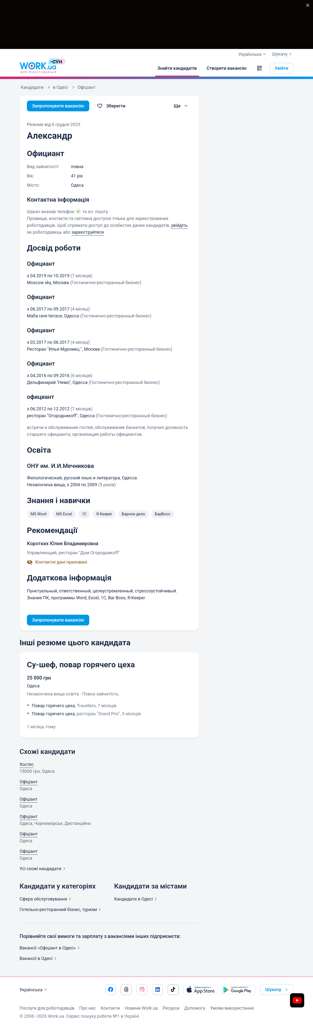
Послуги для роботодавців (47, 1008)
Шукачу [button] (277, 989)
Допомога (194, 1008)
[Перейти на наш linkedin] (157, 989)
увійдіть (179, 225)
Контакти (110, 1008)
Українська (34, 989)
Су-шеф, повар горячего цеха (81, 664)
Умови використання (232, 1008)
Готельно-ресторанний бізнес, (61, 909)
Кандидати (136, 898)
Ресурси (171, 1008)
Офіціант (29, 781)
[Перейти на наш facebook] (110, 989)
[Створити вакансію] (226, 68)
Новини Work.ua (141, 1008)
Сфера (46, 898)
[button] (259, 68)
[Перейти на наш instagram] (141, 989)
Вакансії (39, 958)
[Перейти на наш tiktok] (173, 989)
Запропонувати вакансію (58, 105)
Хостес (27, 764)
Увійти (282, 68)
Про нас (87, 1008)
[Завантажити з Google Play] (238, 989)
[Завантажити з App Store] (200, 989)
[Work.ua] (38, 68)
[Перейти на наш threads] (126, 989)
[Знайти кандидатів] (177, 68)
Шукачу (282, 54)
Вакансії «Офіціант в (51, 947)
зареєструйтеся (87, 232)
